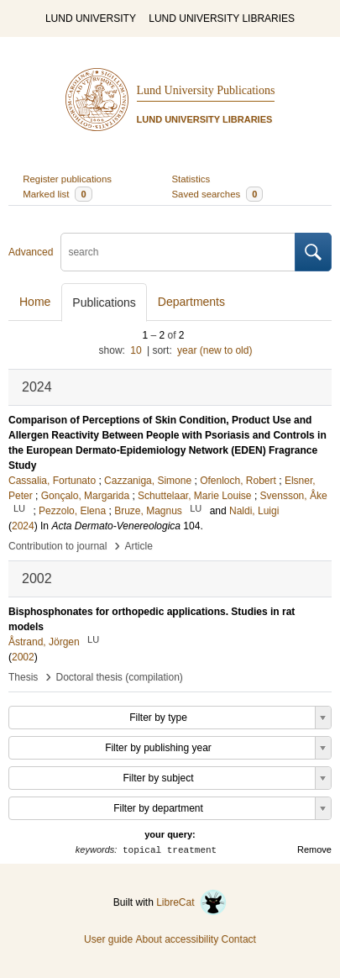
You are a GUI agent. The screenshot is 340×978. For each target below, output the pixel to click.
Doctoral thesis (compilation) (118, 677)
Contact (239, 939)
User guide (108, 939)
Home (34, 301)
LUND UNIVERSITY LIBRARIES (222, 18)
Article (139, 546)
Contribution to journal (57, 546)
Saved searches (218, 194)
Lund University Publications (206, 90)
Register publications (67, 179)
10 (135, 350)
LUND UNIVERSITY (90, 18)
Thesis (23, 677)
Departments (191, 301)
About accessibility (176, 939)
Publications (104, 302)
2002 (23, 657)
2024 (23, 526)
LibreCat (191, 902)
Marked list (57, 194)
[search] (178, 252)
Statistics (191, 179)
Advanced (30, 252)
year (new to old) (214, 350)
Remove (314, 849)
